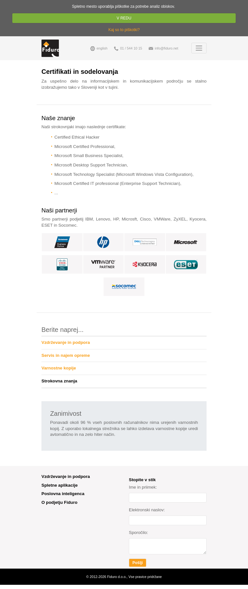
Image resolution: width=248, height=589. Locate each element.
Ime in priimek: (143, 487)
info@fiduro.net (163, 48)
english (98, 48)
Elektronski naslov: (147, 509)
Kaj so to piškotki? (124, 30)
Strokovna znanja (59, 381)
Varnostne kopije (58, 368)
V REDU (124, 18)
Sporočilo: (138, 532)
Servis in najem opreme (65, 355)
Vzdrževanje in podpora (65, 342)
